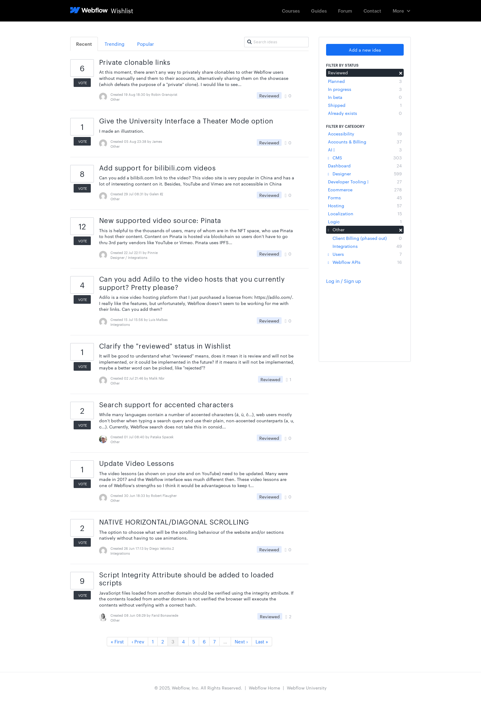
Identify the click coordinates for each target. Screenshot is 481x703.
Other (365, 229)
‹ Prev (138, 641)
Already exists (365, 113)
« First (117, 641)
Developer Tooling (365, 181)
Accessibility (365, 134)
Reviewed (365, 72)
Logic (365, 221)
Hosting (365, 205)
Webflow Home (264, 688)
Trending (115, 44)
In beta (365, 97)
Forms (365, 197)
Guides (319, 10)
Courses (291, 10)
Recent (84, 44)
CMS (365, 157)
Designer (365, 173)
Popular (145, 44)
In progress (365, 89)
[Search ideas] (276, 42)
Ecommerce (365, 189)
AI (365, 149)
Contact (372, 10)
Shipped (365, 105)
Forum (345, 10)
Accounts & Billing (365, 142)
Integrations (367, 246)
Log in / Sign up (343, 281)
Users (365, 254)
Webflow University (307, 688)
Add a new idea (365, 50)
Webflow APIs (365, 262)
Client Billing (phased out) (367, 238)
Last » (262, 641)
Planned (365, 81)
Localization (365, 213)
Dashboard (365, 165)
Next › (241, 641)
